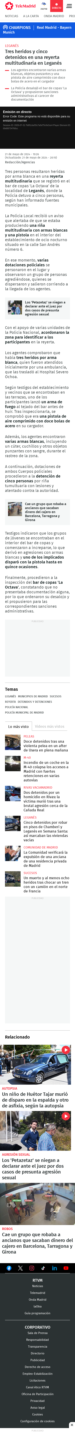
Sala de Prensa (38, 1333)
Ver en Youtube (66, 1268)
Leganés (12, 46)
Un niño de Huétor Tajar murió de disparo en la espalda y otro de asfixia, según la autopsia (35, 1065)
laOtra (38, 1306)
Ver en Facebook (9, 1269)
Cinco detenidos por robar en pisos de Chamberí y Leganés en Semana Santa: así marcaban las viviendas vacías (13, 823)
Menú (69, 6)
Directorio (37, 1353)
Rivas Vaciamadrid (38, 787)
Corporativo (37, 1327)
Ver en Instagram (32, 1268)
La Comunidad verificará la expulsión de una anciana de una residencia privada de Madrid (13, 853)
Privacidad (37, 1400)
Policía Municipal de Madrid (24, 712)
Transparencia (37, 1346)
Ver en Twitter (20, 1269)
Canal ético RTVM (37, 1387)
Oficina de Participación (38, 1394)
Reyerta (10, 702)
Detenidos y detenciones (35, 702)
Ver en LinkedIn (55, 1268)
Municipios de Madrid (33, 696)
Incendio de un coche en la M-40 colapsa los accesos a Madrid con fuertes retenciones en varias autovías (13, 763)
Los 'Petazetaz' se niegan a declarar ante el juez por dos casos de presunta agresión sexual (15, 307)
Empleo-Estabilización (38, 1373)
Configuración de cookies (37, 1421)
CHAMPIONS (20, 28)
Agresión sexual (16, 1154)
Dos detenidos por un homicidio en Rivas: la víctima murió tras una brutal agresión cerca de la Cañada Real (13, 793)
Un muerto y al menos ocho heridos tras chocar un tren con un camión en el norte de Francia (13, 879)
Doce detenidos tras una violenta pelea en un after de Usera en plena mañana (13, 742)
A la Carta (31, 16)
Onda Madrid (54, 16)
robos (7, 1229)
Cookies (37, 1414)
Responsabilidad (37, 1339)
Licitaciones (37, 1380)
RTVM (38, 1281)
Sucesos (55, 696)
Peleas (29, 736)
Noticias (11, 16)
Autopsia (9, 1088)
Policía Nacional (16, 707)
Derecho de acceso (37, 1367)
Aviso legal (37, 1407)
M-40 (27, 757)
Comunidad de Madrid (41, 847)
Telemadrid (37, 1292)
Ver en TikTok (43, 1269)
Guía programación (37, 1313)
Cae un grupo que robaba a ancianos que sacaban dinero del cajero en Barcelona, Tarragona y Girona (15, 509)
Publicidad (37, 1360)
